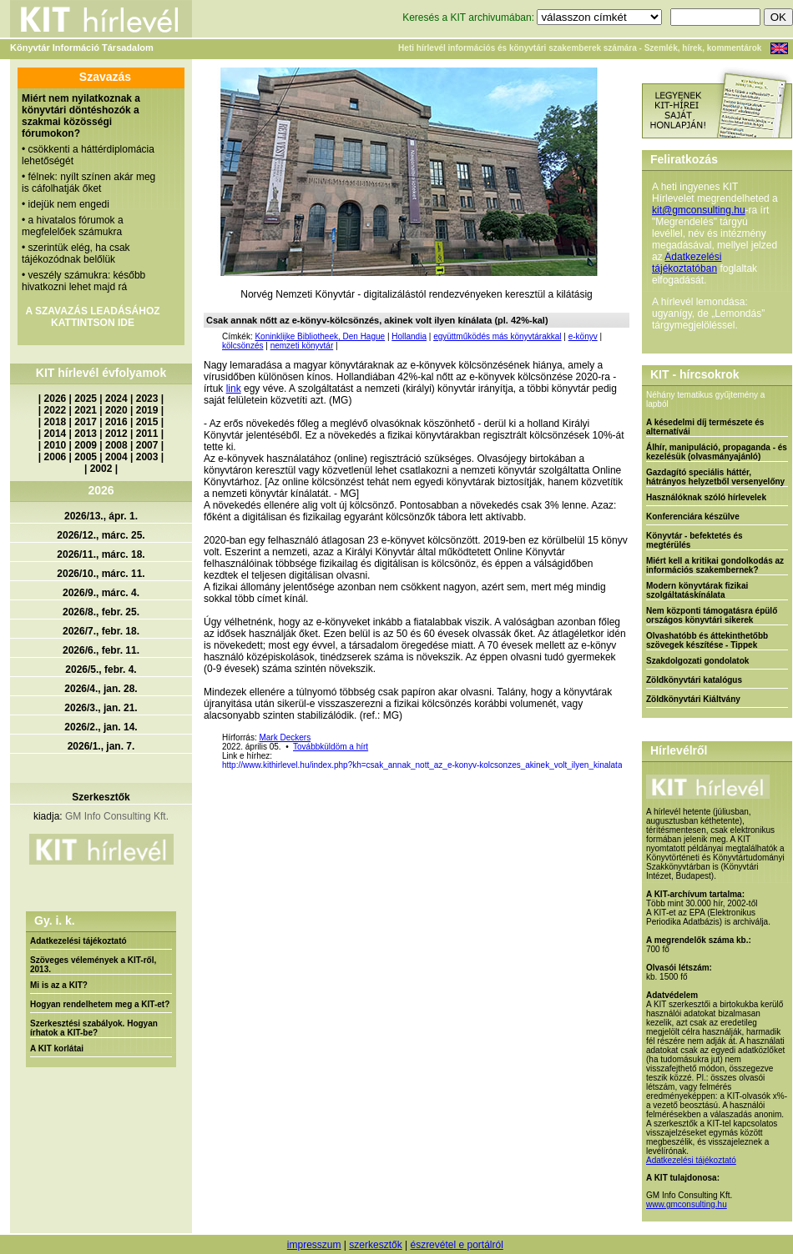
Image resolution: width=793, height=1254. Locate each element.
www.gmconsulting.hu (686, 1204)
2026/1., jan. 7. (101, 746)
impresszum (314, 1245)
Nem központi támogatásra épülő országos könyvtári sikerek (711, 615)
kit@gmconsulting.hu (698, 210)
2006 (55, 457)
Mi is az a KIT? (59, 985)
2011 (147, 433)
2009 (85, 445)
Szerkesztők (100, 797)
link (233, 388)
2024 (116, 398)
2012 (116, 433)
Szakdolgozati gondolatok (697, 660)
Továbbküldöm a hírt (330, 746)
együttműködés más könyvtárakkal (497, 336)
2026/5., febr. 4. (100, 669)
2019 (147, 410)
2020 (116, 410)
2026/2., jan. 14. (100, 727)
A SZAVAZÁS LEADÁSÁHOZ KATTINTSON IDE (92, 317)
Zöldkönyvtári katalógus (694, 680)
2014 (55, 433)
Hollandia (409, 336)
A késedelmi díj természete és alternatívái (705, 427)
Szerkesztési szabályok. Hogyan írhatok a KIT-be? (94, 1028)
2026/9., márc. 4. (101, 593)
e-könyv (583, 336)
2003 (147, 457)
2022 (55, 410)
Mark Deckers (285, 737)
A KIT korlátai (56, 1048)
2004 (116, 457)
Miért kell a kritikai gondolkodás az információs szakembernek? (715, 565)
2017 (85, 422)
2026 (55, 398)
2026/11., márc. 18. (100, 554)
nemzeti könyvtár (302, 345)
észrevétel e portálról (456, 1245)
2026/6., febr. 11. (101, 650)
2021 (85, 410)
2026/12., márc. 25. (100, 535)
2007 (147, 445)
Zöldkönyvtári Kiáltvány (693, 699)
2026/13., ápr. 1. (101, 516)
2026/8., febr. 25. (101, 612)
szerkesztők (375, 1245)
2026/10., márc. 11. (100, 573)
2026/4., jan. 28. (100, 689)
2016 (116, 422)
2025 (85, 398)
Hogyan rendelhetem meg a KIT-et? (99, 1004)
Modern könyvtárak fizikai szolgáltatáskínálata (697, 590)
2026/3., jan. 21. (100, 708)
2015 (147, 422)
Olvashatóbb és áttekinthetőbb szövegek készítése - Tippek (707, 640)
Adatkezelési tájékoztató (78, 941)
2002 (101, 468)
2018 (55, 422)
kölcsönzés (242, 345)
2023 (147, 398)
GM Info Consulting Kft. (117, 816)
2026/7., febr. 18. (101, 631)
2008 (116, 445)
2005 (85, 457)
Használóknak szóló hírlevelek (706, 497)
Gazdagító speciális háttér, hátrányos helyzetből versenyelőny (715, 477)
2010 (55, 445)
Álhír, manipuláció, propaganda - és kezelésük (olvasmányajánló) (716, 452)
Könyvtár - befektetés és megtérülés (694, 540)
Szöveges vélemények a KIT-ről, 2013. (93, 965)
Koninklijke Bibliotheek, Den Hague (320, 336)
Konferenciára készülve (693, 516)
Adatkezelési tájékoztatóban (686, 262)
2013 (85, 433)
